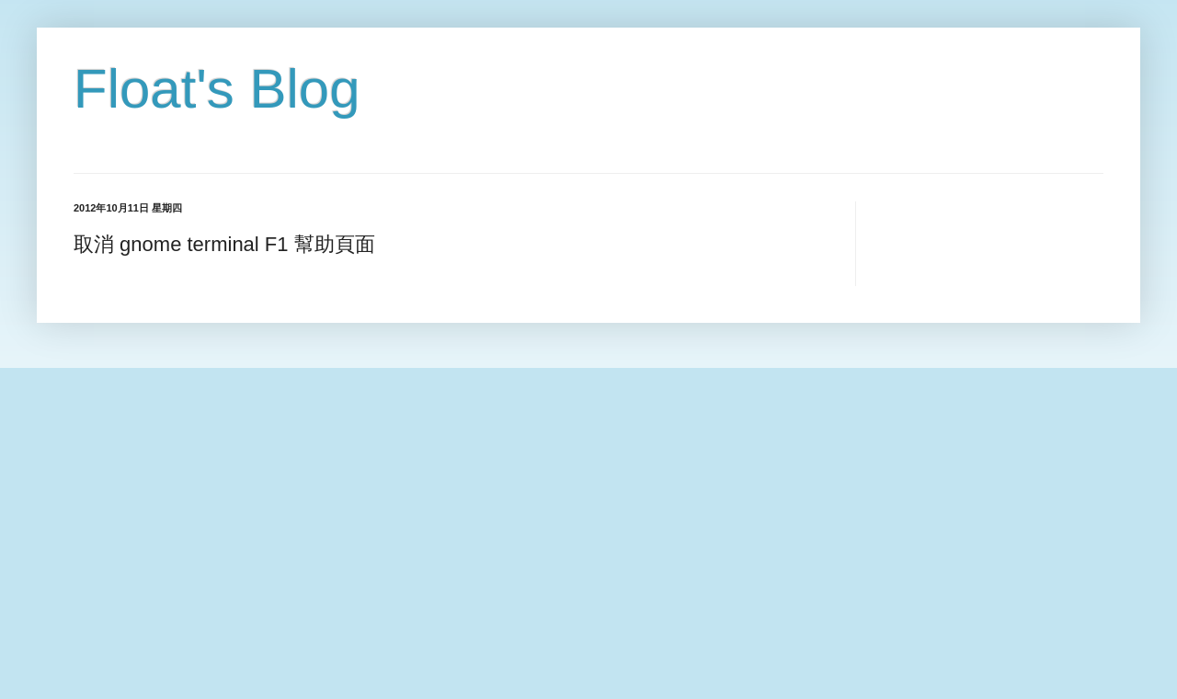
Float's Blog (217, 89)
